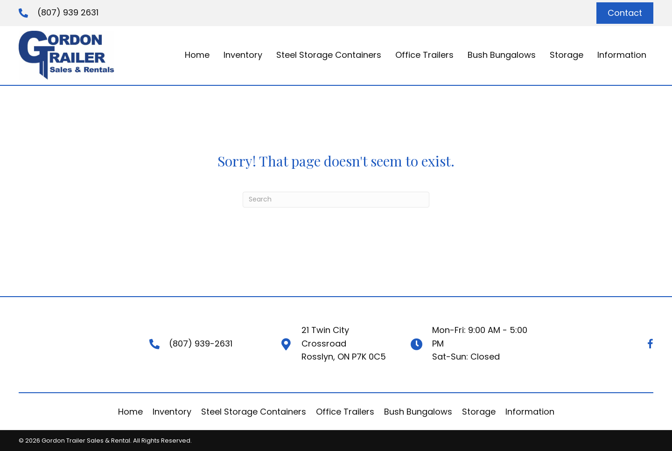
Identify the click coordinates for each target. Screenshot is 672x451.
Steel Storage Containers (253, 411)
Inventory (172, 411)
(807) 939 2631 (67, 12)
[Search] (336, 200)
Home (130, 411)
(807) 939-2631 (200, 343)
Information (529, 411)
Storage (479, 411)
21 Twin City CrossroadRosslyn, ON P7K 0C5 (343, 343)
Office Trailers (345, 411)
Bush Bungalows (418, 411)
